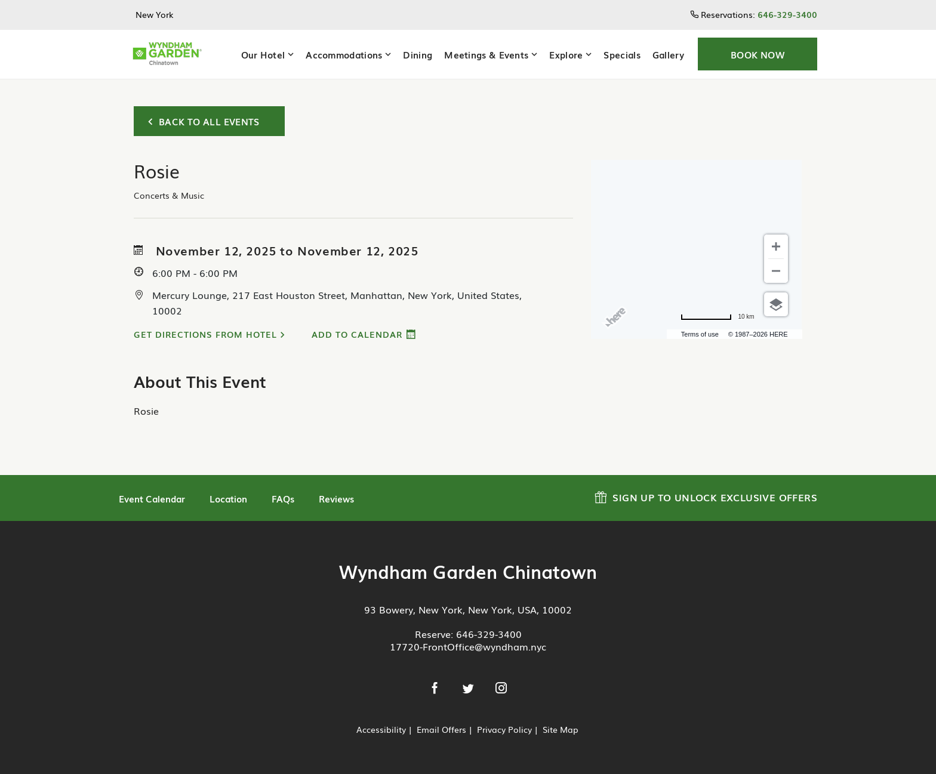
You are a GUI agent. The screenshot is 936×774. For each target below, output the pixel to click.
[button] (757, 54)
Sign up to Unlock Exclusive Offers (706, 495)
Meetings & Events (486, 54)
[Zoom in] (776, 246)
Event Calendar (152, 498)
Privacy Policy (504, 729)
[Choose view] (776, 304)
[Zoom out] (776, 271)
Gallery (668, 54)
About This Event (200, 381)
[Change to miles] (717, 317)
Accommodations (344, 54)
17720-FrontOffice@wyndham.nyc (468, 646)
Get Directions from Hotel (205, 334)
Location (228, 498)
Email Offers (441, 729)
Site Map (560, 729)
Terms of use (700, 334)
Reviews (336, 498)
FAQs (283, 498)
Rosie (146, 410)
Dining (417, 54)
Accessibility (381, 729)
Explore (566, 54)
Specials (622, 54)
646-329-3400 (489, 634)
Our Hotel (263, 54)
